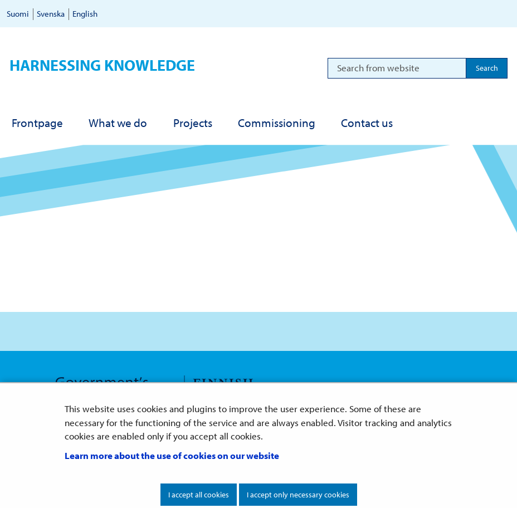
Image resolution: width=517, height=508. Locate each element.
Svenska (51, 13)
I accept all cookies (198, 495)
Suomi (18, 13)
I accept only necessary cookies (298, 495)
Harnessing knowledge (102, 65)
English (84, 13)
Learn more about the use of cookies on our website (172, 455)
